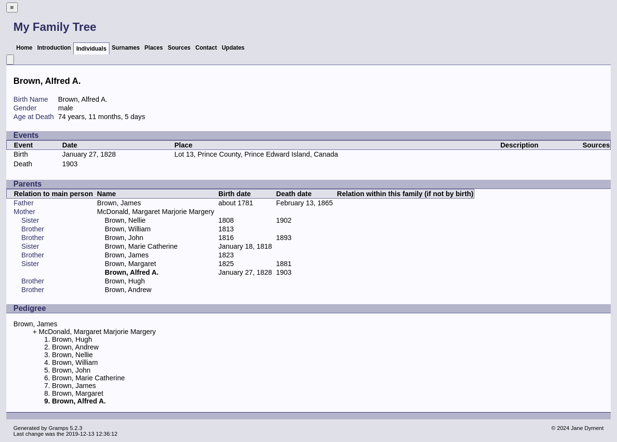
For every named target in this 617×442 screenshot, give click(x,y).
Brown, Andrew (128, 290)
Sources (179, 47)
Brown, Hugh (125, 281)
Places (154, 47)
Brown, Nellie (125, 220)
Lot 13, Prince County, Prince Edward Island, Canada (256, 154)
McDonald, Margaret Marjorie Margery (155, 211)
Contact (206, 47)
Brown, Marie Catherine (141, 246)
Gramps (58, 428)
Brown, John (124, 237)
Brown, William (127, 229)
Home (24, 47)
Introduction (54, 47)
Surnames (126, 47)
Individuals (91, 48)
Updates (233, 47)
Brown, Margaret (130, 264)
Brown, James (119, 203)
